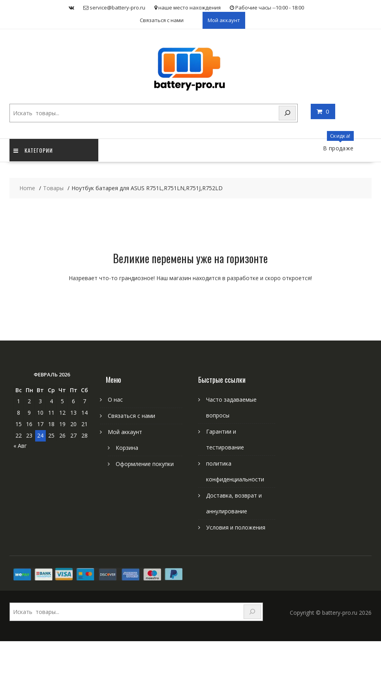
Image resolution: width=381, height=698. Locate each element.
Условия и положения (235, 527)
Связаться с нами (162, 20)
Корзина (127, 447)
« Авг (20, 445)
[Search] (287, 113)
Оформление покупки (145, 464)
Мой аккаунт (224, 20)
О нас (115, 399)
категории (33, 150)
